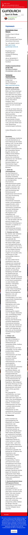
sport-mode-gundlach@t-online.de (11, 5)
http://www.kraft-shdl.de (12, 85)
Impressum (9, 26)
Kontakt (6, 514)
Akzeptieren (14, 531)
